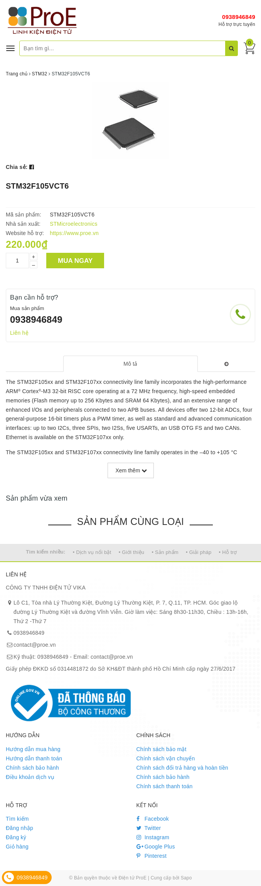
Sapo (186, 878)
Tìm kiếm (17, 819)
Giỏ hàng (17, 846)
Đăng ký (16, 837)
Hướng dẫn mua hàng (33, 749)
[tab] (130, 364)
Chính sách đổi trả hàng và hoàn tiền (182, 768)
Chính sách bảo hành (32, 768)
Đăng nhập (19, 828)
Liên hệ (19, 333)
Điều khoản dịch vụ (30, 777)
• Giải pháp (198, 552)
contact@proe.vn (34, 645)
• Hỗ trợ (228, 552)
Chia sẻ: (17, 167)
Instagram (153, 837)
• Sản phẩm (165, 552)
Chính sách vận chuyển (165, 758)
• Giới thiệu (132, 552)
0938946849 (238, 17)
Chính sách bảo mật (161, 749)
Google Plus (155, 846)
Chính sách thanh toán (164, 786)
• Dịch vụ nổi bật (92, 552)
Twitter (148, 828)
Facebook (152, 819)
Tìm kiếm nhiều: (45, 552)
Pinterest (151, 856)
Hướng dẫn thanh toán (34, 758)
